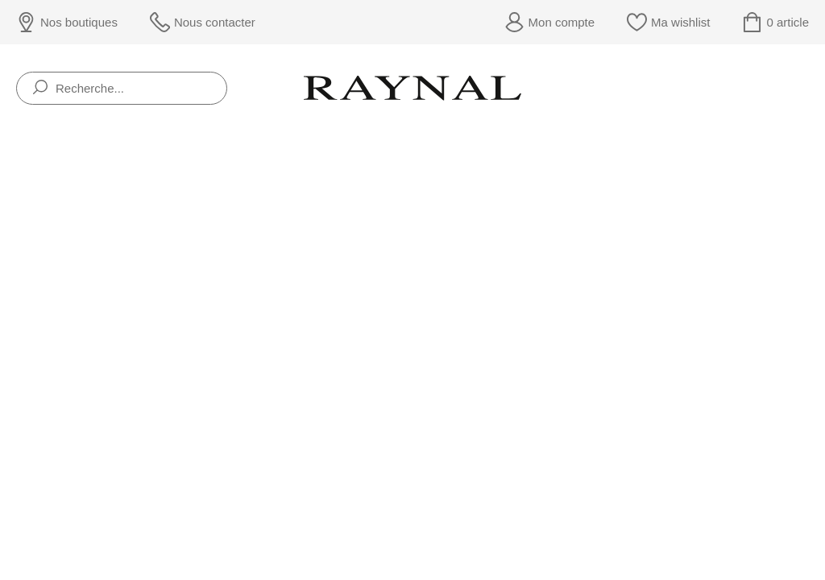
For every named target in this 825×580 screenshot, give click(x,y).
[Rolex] (806, 88)
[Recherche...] (122, 88)
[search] (40, 88)
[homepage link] (412, 87)
